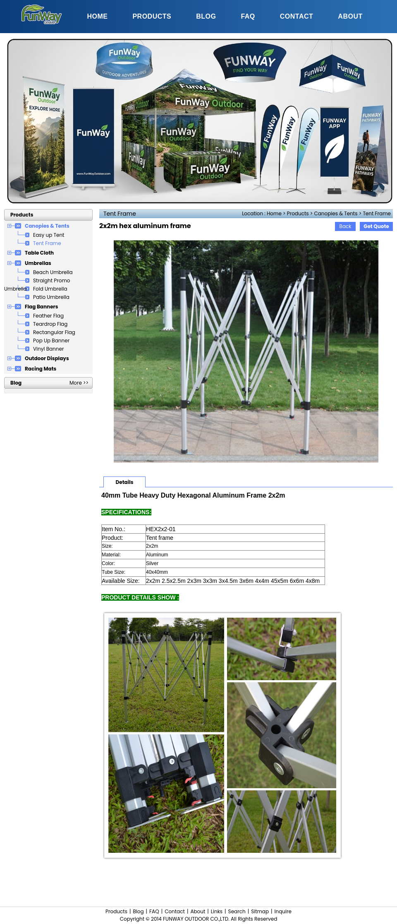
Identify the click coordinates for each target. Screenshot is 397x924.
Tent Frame (377, 213)
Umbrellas (38, 263)
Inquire (283, 911)
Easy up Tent (48, 234)
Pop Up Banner (51, 340)
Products (298, 213)
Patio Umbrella (51, 297)
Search (237, 911)
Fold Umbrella (50, 288)
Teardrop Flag (50, 323)
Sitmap (260, 911)
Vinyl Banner (48, 348)
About (197, 911)
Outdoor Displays (47, 358)
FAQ (154, 911)
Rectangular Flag (54, 332)
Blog (138, 911)
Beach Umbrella (53, 272)
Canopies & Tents (335, 213)
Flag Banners (41, 306)
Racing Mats (40, 368)
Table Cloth (39, 252)
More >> (78, 382)
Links (216, 911)
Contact (175, 911)
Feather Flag (48, 315)
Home (274, 213)
